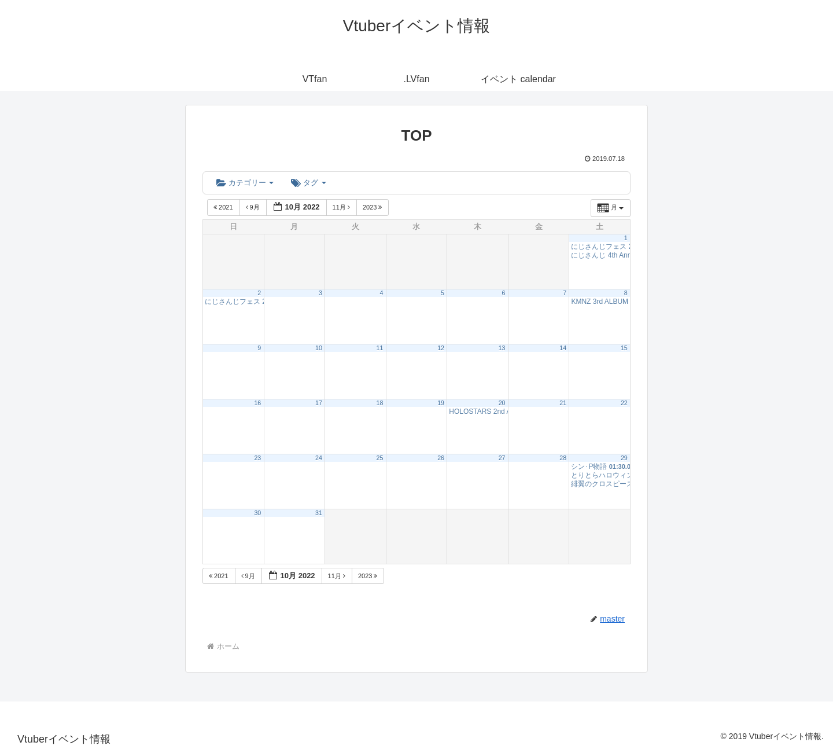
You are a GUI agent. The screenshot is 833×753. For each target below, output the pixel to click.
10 (318, 347)
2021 (224, 207)
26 (440, 457)
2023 (373, 207)
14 (562, 347)
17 (318, 402)
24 (318, 457)
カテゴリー (245, 182)
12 (440, 347)
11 (380, 347)
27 (502, 457)
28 (562, 457)
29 (624, 457)
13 (502, 347)
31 (318, 512)
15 (624, 347)
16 (257, 402)
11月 (342, 207)
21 (562, 402)
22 (624, 402)
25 (380, 457)
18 (380, 402)
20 (502, 402)
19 (440, 402)
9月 (253, 207)
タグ (308, 182)
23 (257, 457)
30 (257, 512)
